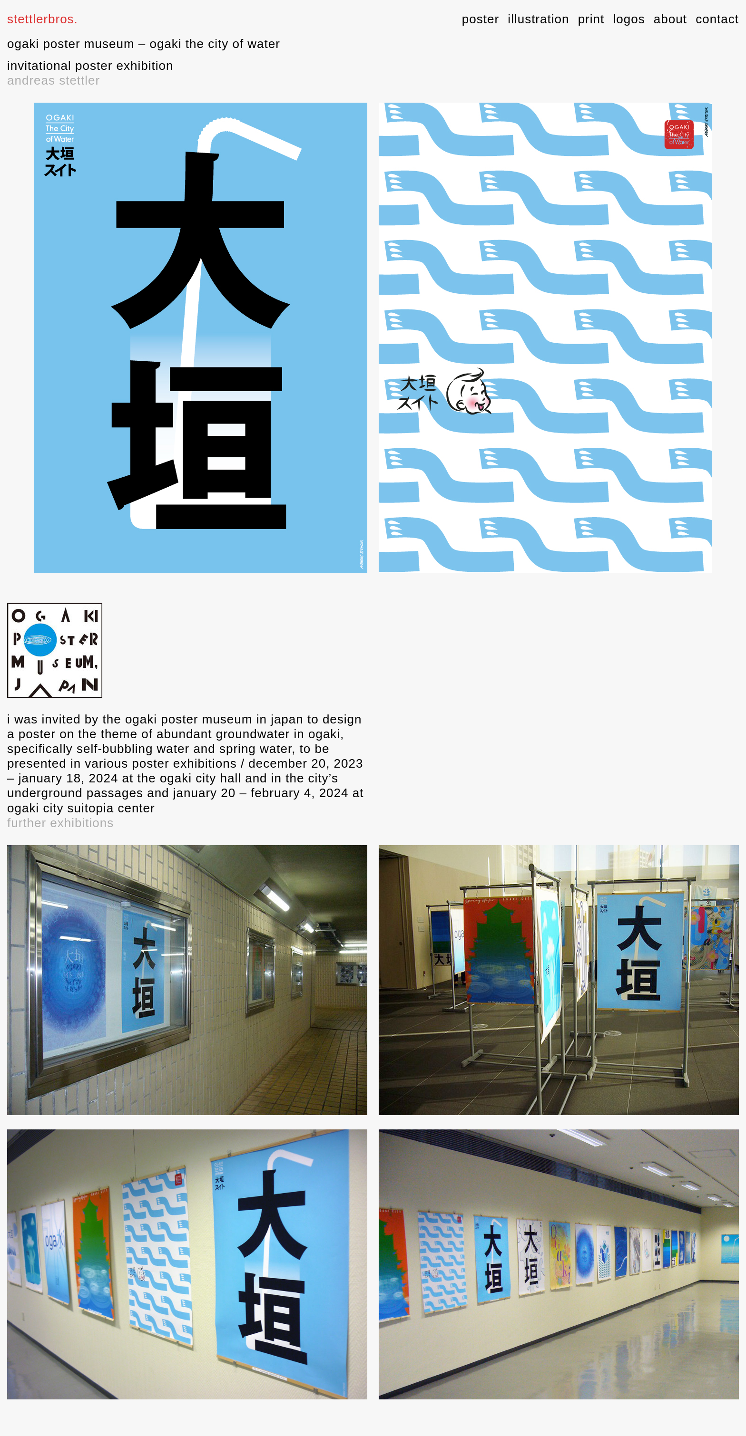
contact (717, 19)
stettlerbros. (42, 19)
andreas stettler (53, 80)
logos (629, 19)
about (670, 19)
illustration (538, 19)
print (591, 19)
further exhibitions (60, 823)
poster (480, 19)
